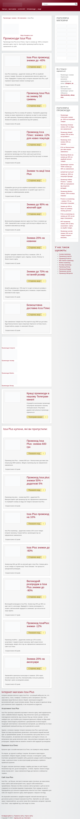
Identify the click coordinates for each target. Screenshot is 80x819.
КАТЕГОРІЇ (21, 9)
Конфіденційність (7, 816)
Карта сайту (29, 816)
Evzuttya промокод (65, 265)
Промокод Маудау (65, 269)
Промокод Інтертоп (65, 256)
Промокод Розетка (65, 258)
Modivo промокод (64, 262)
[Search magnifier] (75, 4)
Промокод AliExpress (66, 273)
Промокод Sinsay (64, 267)
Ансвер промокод (65, 254)
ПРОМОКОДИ (31, 9)
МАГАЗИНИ (12, 9)
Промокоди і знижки (9, 18)
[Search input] (59, 4)
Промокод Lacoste (65, 271)
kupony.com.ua (18, 818)
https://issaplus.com (26, 35)
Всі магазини (22, 18)
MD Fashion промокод (66, 260)
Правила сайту (19, 816)
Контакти (27, 818)
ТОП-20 (4, 9)
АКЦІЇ (39, 9)
